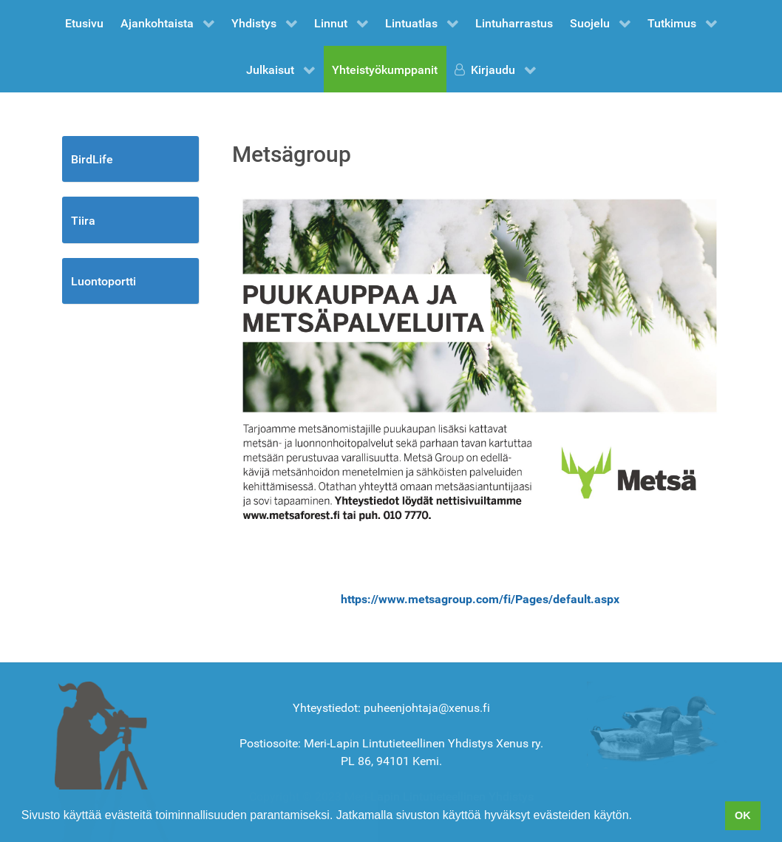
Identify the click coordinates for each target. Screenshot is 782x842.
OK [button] (743, 815)
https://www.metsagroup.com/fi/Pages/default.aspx (480, 599)
